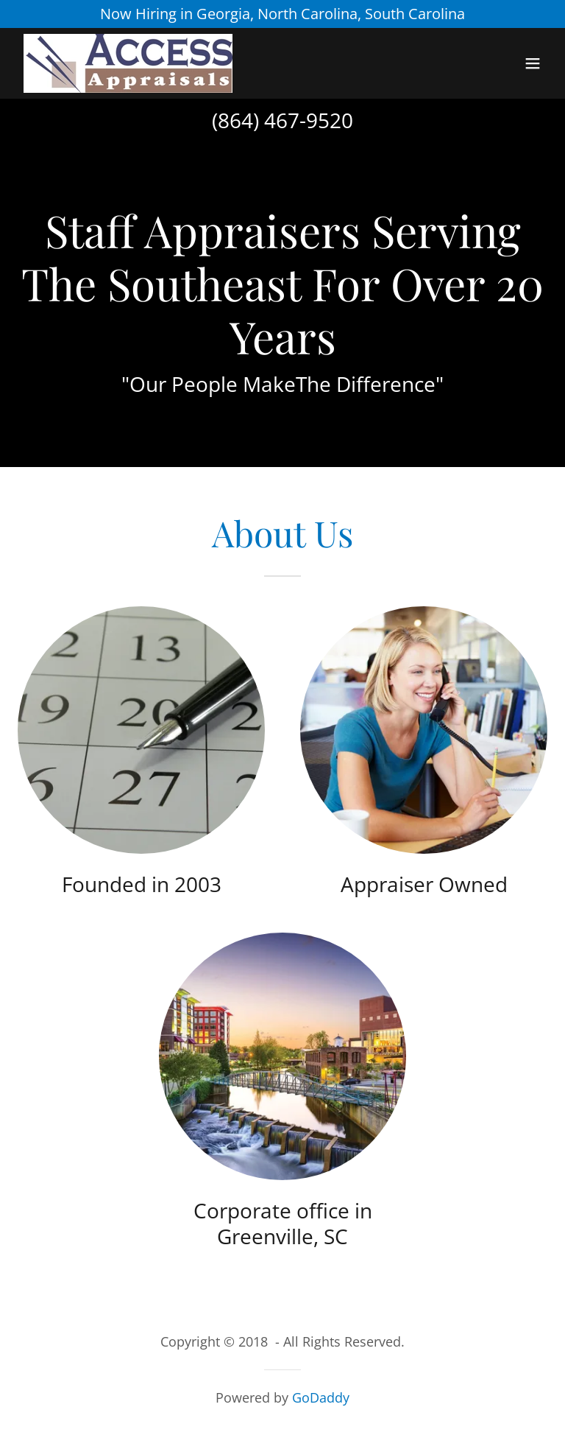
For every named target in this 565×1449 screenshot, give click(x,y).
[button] (532, 63)
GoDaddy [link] (320, 1397)
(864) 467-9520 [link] (282, 120)
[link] (128, 63)
